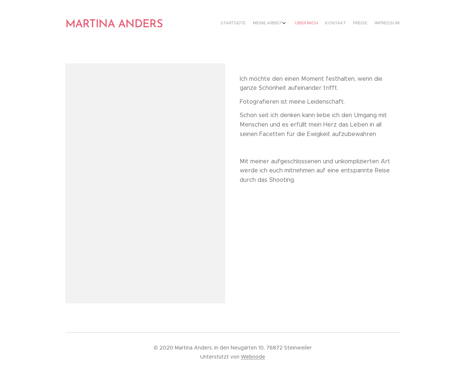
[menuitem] (358, 24)
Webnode (253, 356)
